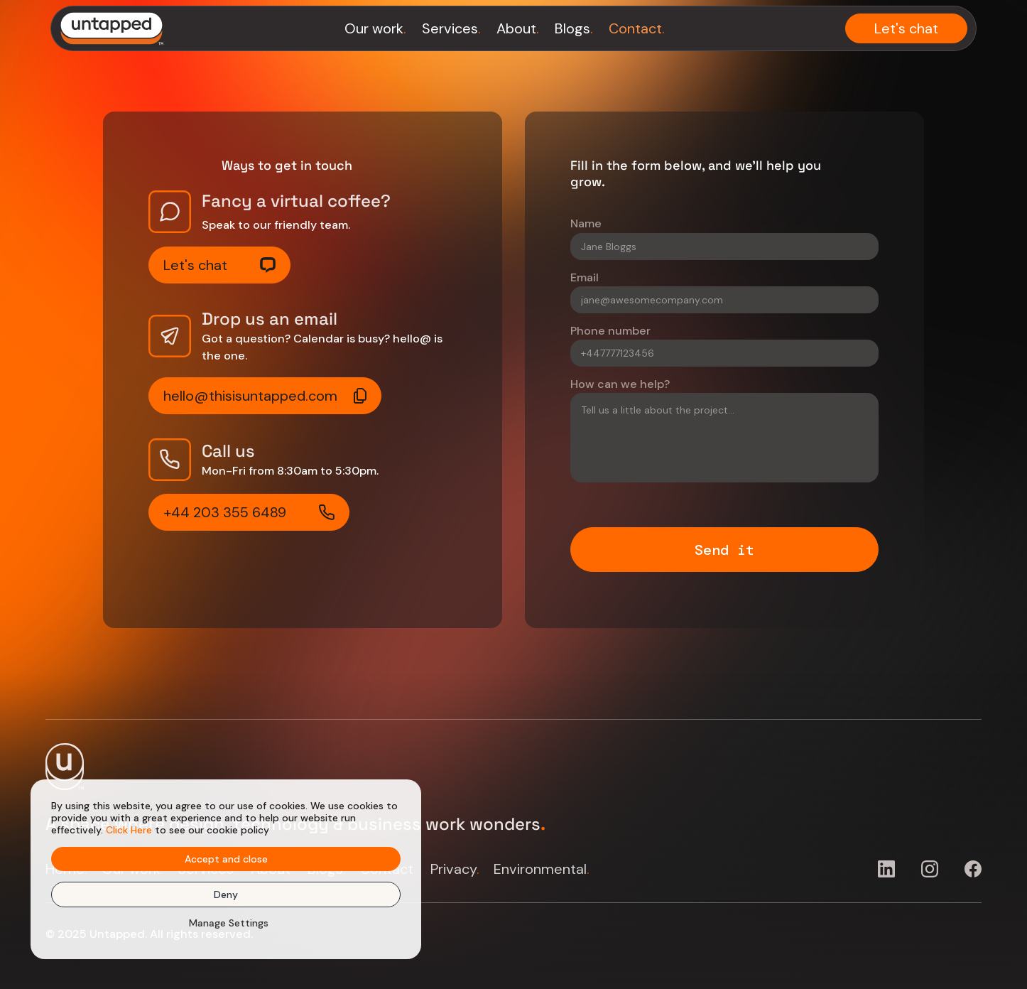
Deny (226, 894)
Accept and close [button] (226, 859)
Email (584, 277)
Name (586, 223)
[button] (226, 923)
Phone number (610, 330)
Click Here (129, 829)
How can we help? (620, 384)
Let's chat (906, 28)
